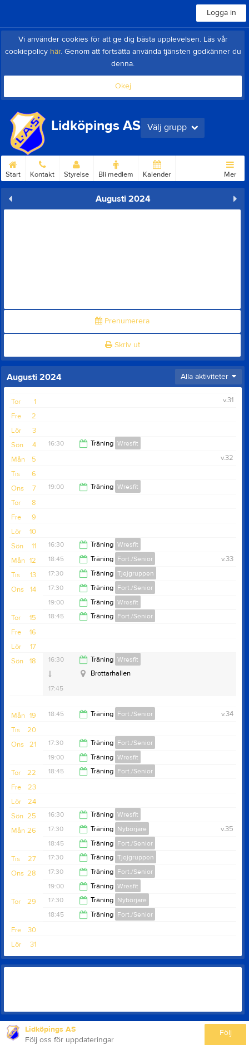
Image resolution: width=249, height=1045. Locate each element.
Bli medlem (115, 167)
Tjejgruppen (135, 573)
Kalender (157, 167)
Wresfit (127, 443)
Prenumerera (122, 321)
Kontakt (42, 167)
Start (13, 167)
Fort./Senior (135, 558)
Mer (230, 167)
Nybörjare (132, 828)
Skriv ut (122, 345)
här (55, 52)
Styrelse (76, 167)
